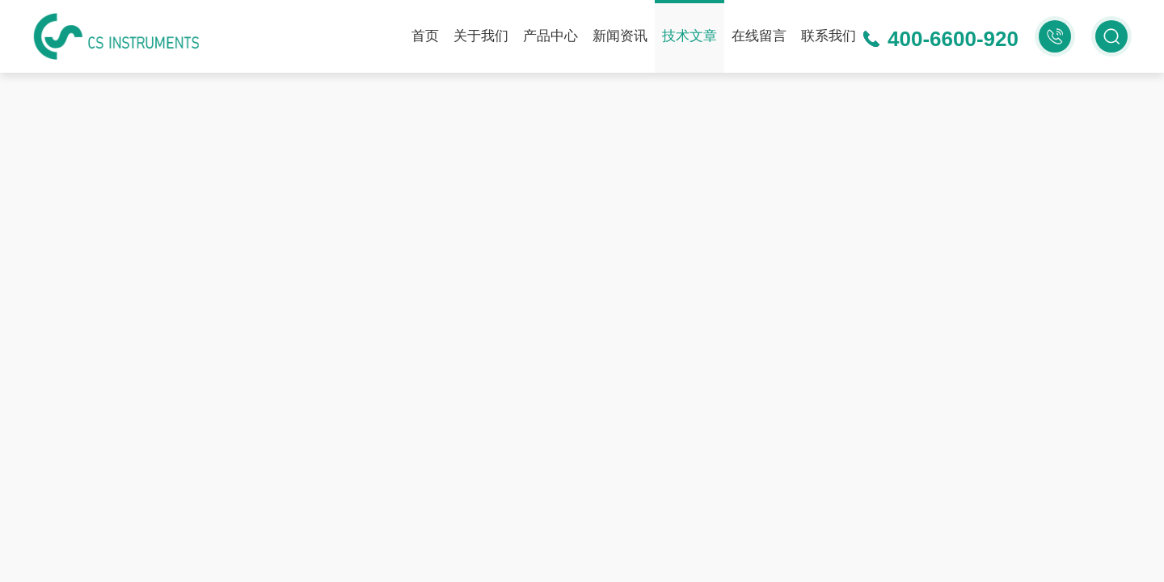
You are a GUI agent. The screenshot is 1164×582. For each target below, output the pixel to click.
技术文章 (689, 36)
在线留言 (759, 36)
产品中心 (550, 36)
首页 (425, 36)
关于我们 (480, 36)
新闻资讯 (620, 36)
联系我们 (828, 36)
